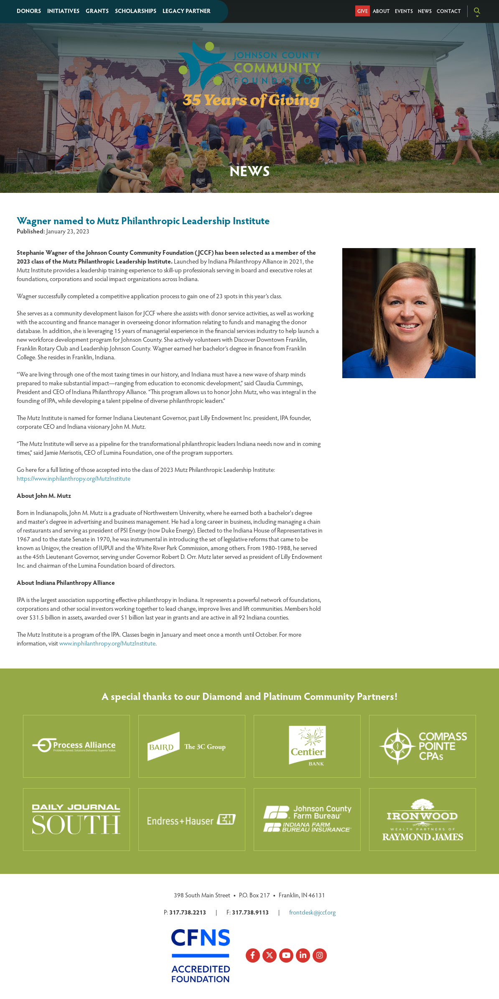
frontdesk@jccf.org (312, 912)
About (381, 11)
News (425, 11)
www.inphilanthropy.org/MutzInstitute (107, 643)
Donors (29, 11)
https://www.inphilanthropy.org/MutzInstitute (73, 478)
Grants (97, 11)
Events (404, 11)
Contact (449, 11)
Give (362, 11)
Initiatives (63, 11)
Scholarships (135, 11)
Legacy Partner (187, 11)
